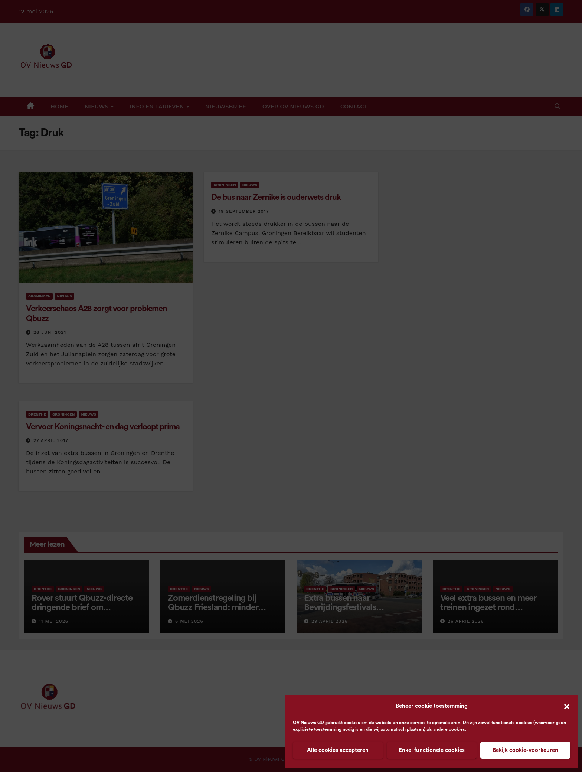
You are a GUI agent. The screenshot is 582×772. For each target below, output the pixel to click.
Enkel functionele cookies (432, 750)
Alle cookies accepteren (338, 750)
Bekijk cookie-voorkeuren (525, 750)
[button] (566, 706)
